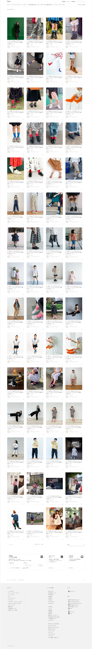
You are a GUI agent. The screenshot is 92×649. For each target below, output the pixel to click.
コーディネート (21, 580)
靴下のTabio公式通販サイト (12, 580)
